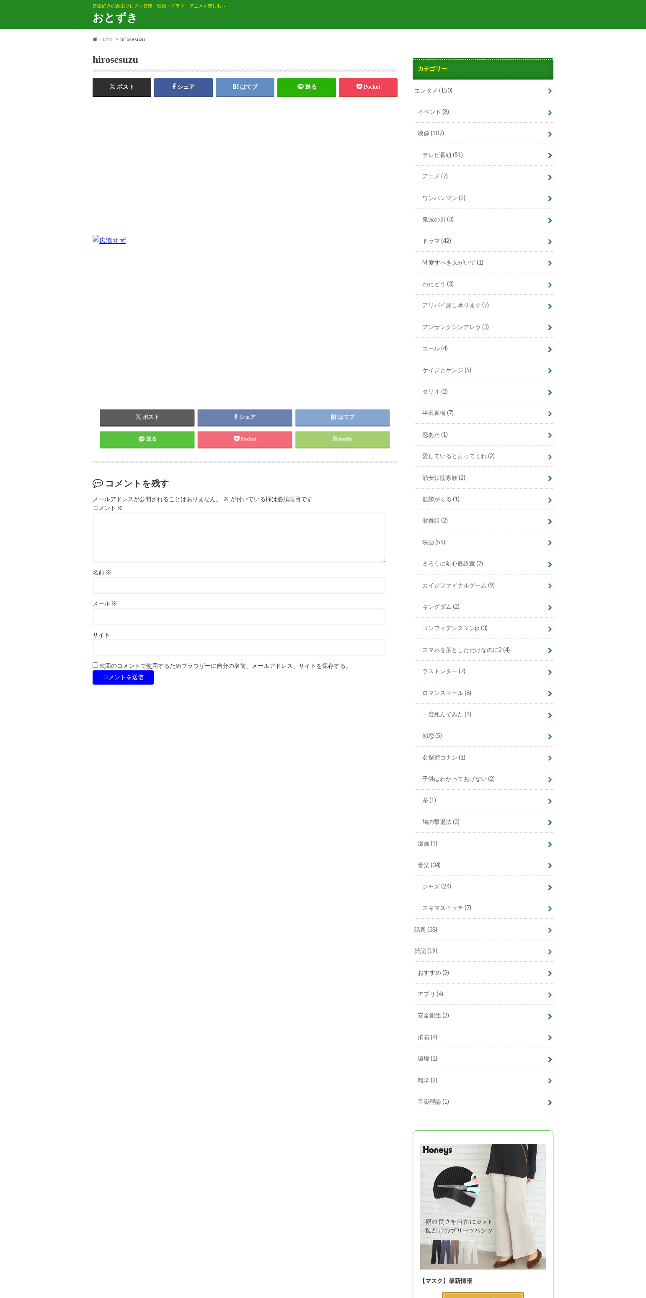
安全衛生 (433, 1015)
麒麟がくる (441, 498)
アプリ (430, 993)
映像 (431, 132)
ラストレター (443, 671)
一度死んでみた (446, 714)
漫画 (427, 843)
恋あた (435, 434)
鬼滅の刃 (438, 219)
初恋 (432, 735)
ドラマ (436, 240)
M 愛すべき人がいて (452, 262)
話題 (425, 929)
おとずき (115, 17)
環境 (427, 1058)
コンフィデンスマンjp (455, 627)
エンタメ (433, 90)
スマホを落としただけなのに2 (466, 649)
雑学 (427, 1080)
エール (435, 348)
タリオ (435, 391)
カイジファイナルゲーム (458, 585)
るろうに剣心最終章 (452, 563)
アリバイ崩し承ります (455, 305)
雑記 (425, 950)
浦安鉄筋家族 (443, 477)
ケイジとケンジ (446, 369)
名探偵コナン (443, 757)
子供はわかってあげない (458, 778)
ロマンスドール (446, 692)
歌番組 (435, 520)
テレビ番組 (442, 154)
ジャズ (436, 886)
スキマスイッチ (446, 907)
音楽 (429, 864)
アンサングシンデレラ (455, 326)
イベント (433, 111)
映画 (433, 542)
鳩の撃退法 (441, 821)
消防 (427, 1036)
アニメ (435, 176)
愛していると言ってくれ (458, 455)
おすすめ (433, 972)
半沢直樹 (438, 412)
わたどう (438, 283)
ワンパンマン (443, 197)
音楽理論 (433, 1101)
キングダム (441, 606)
